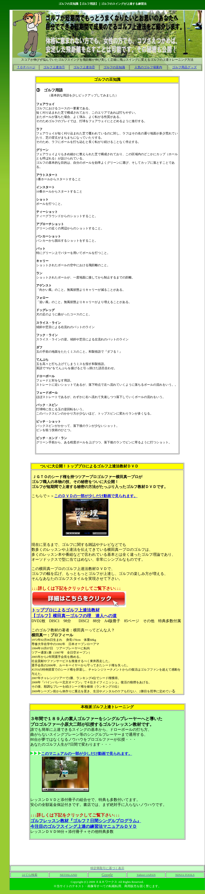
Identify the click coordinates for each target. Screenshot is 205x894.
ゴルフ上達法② (84, 67)
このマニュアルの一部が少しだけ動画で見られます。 (86, 754)
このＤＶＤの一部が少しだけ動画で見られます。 (96, 496)
